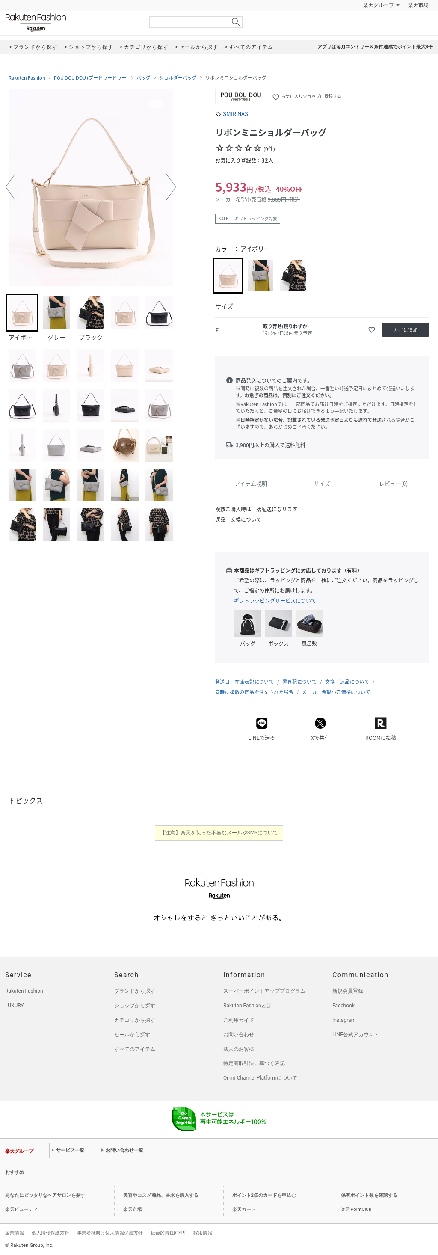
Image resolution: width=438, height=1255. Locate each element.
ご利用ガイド (238, 1020)
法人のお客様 (238, 1049)
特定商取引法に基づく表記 (254, 1063)
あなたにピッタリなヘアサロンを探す (45, 1195)
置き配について (299, 681)
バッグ (143, 77)
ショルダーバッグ (178, 77)
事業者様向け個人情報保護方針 (110, 1233)
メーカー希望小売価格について (336, 692)
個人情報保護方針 (50, 1233)
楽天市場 (418, 5)
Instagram (343, 1020)
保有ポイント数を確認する (369, 1195)
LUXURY (14, 1006)
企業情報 (14, 1233)
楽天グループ (378, 5)
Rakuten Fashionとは (247, 1006)
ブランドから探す (134, 991)
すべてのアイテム (134, 1049)
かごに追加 (405, 330)
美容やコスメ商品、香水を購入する (160, 1195)
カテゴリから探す (134, 1020)
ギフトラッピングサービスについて (275, 601)
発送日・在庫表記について (244, 681)
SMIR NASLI (238, 114)
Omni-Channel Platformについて (260, 1078)
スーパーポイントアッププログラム (264, 991)
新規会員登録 (347, 991)
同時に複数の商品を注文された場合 (254, 692)
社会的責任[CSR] (168, 1233)
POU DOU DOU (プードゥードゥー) (91, 77)
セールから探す (132, 1035)
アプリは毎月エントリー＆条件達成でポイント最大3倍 (375, 47)
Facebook (343, 1006)
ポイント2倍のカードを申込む (264, 1195)
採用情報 (202, 1233)
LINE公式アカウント (355, 1035)
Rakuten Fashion (71, 22)
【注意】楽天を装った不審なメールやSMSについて (219, 833)
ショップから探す (134, 1006)
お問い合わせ (238, 1035)
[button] (10, 187)
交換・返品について (347, 681)
